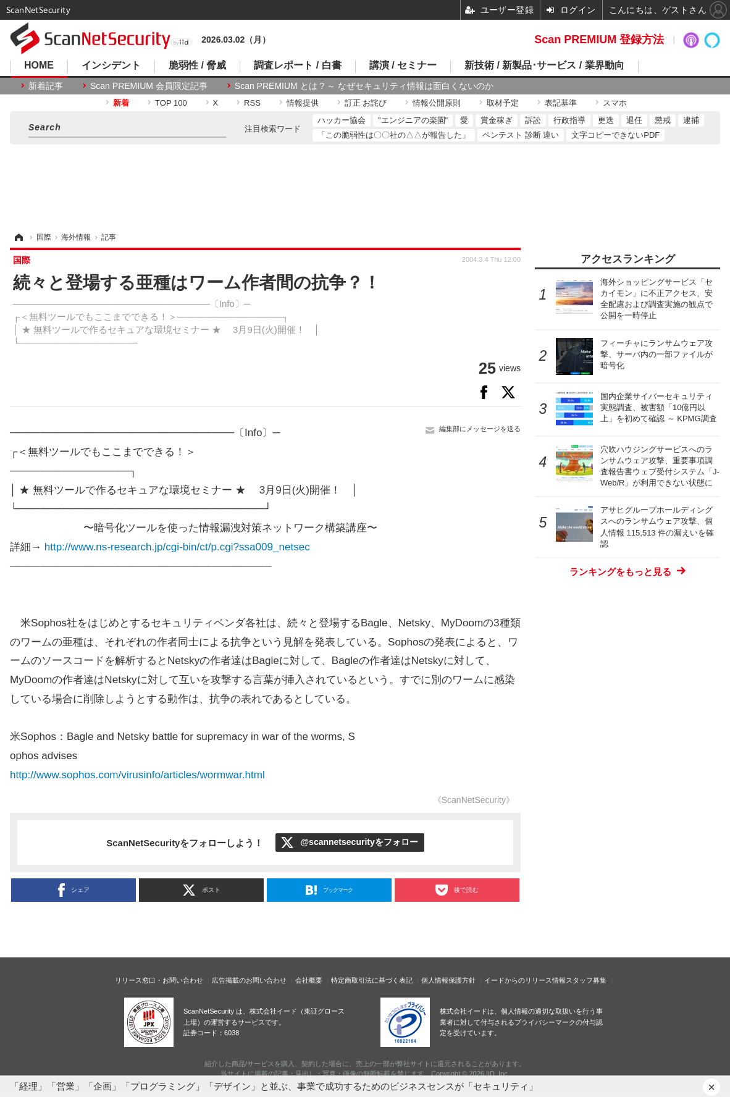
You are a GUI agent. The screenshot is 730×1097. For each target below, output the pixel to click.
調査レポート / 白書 (297, 65)
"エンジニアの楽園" (413, 120)
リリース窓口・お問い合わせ (159, 980)
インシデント (111, 65)
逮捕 (691, 120)
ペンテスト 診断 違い (520, 135)
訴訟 (533, 120)
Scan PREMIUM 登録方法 (599, 39)
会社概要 (308, 980)
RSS (252, 102)
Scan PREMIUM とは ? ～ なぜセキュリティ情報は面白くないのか (364, 86)
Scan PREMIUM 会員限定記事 (149, 86)
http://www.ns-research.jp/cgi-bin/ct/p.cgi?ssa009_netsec (177, 547)
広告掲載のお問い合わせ (249, 980)
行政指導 (569, 120)
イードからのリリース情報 (525, 980)
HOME (39, 65)
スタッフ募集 (586, 980)
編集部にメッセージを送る (480, 428)
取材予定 (503, 102)
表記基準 (561, 102)
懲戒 (663, 120)
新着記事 (45, 86)
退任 (634, 120)
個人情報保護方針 (448, 980)
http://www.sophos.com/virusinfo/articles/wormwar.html (137, 775)
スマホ (615, 102)
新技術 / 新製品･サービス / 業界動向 (544, 65)
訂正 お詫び (366, 102)
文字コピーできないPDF (615, 135)
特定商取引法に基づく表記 (372, 980)
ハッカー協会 (341, 120)
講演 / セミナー (403, 65)
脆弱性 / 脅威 (197, 65)
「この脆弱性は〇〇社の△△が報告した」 (393, 135)
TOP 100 (171, 102)
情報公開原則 (437, 102)
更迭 (606, 120)
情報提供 (303, 102)
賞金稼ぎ (496, 120)
